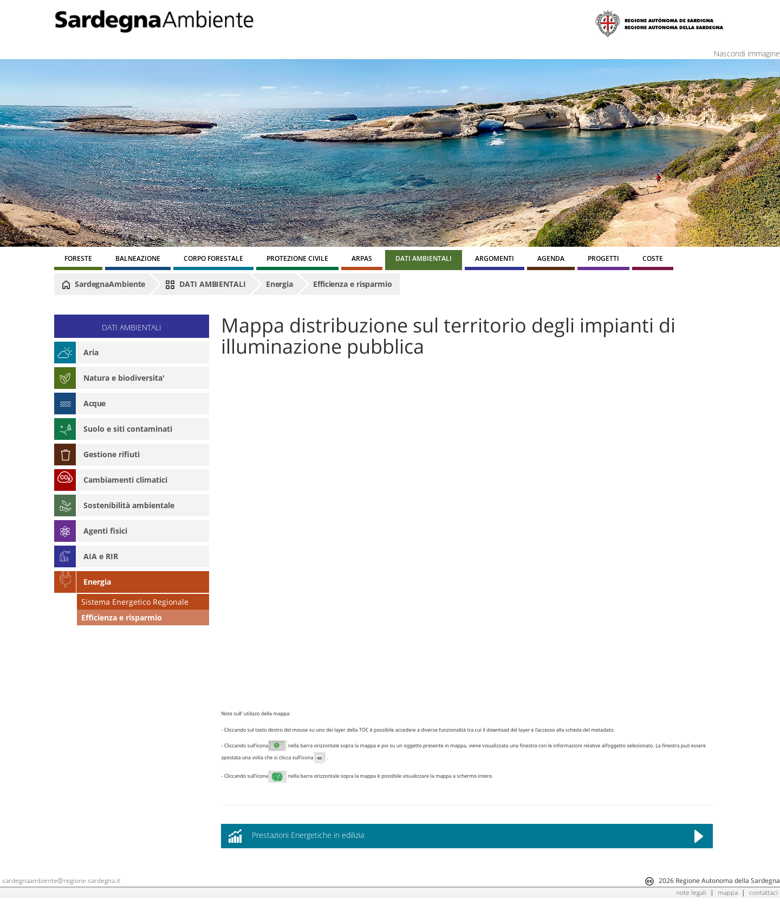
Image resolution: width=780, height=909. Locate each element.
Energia (279, 284)
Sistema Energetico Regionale (134, 602)
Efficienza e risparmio (352, 284)
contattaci (763, 892)
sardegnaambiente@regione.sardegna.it (61, 880)
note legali (691, 892)
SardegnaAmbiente (103, 284)
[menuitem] (78, 260)
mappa (728, 892)
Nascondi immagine (747, 53)
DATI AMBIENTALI (205, 284)
